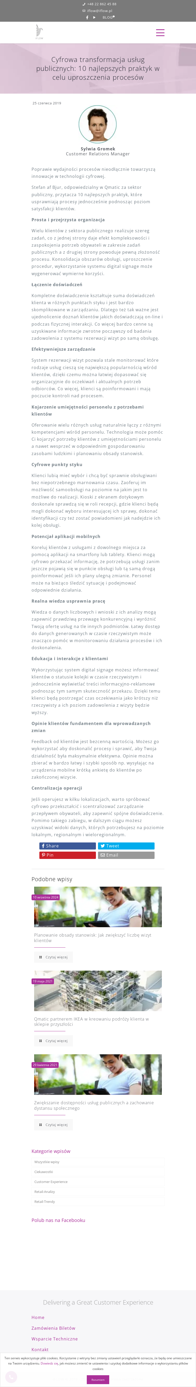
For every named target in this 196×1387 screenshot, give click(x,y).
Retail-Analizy (44, 1191)
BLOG (108, 17)
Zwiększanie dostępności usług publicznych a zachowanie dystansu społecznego (94, 1105)
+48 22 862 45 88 (100, 4)
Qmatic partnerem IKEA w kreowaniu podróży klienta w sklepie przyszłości (91, 1021)
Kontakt (40, 1349)
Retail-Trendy (44, 1201)
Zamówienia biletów (53, 1328)
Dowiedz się (49, 1363)
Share (50, 846)
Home (38, 1317)
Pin (48, 855)
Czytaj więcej (53, 957)
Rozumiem (98, 1380)
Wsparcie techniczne (55, 1339)
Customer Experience (51, 1181)
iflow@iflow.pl (97, 11)
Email (109, 855)
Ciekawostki (43, 1171)
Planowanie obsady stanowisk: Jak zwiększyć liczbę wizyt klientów (92, 937)
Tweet (110, 846)
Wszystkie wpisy (46, 1161)
